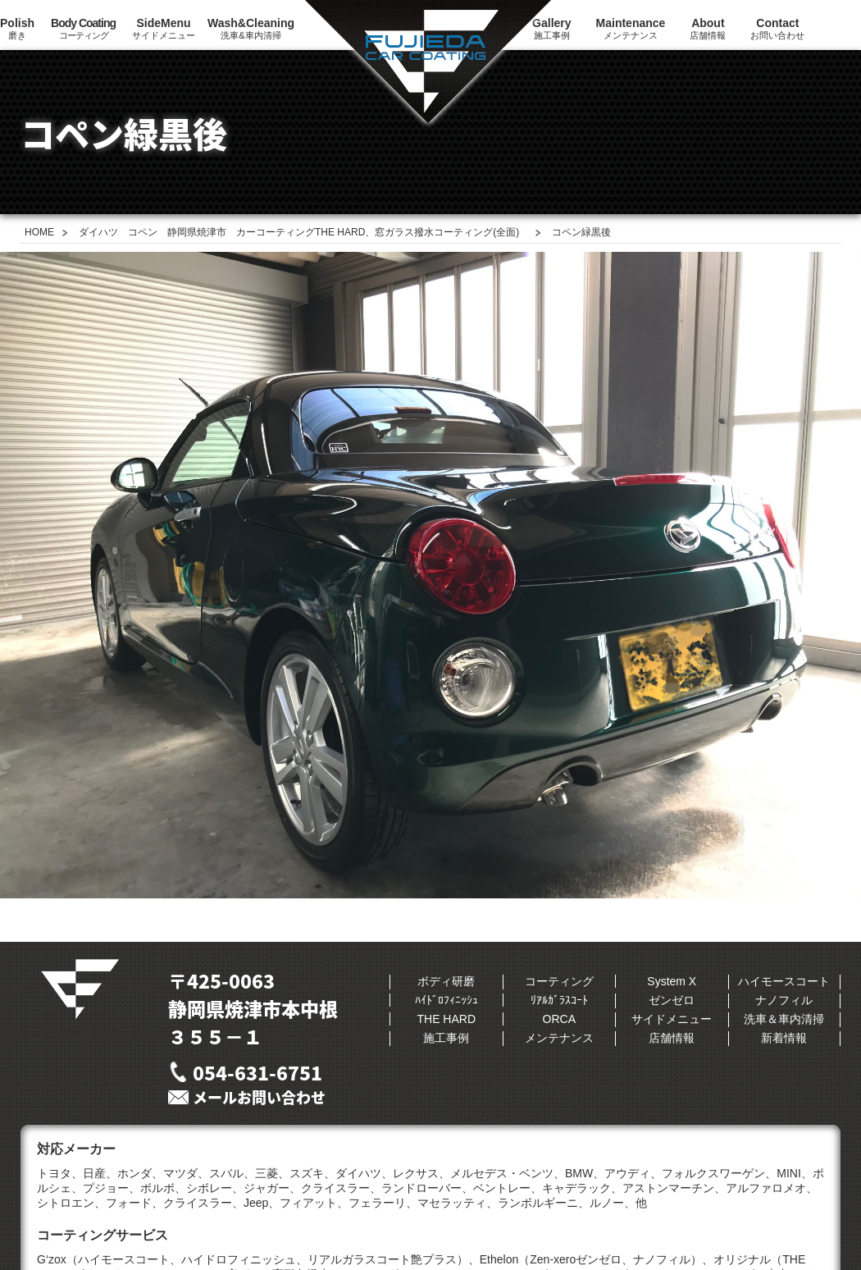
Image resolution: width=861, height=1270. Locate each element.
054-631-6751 (257, 1072)
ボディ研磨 (446, 981)
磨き (17, 28)
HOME (39, 232)
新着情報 (784, 1037)
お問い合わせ (777, 28)
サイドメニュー (163, 28)
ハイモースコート (784, 981)
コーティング (83, 28)
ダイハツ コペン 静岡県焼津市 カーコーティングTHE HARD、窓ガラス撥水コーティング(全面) (299, 232)
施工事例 (446, 1037)
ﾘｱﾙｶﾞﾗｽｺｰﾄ (559, 1000)
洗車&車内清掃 (250, 28)
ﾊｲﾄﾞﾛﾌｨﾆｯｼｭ (446, 1000)
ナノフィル (784, 1000)
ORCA (559, 1019)
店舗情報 (708, 28)
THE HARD (446, 1019)
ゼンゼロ (672, 1000)
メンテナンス (631, 28)
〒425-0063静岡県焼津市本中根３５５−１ (253, 1008)
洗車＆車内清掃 (784, 1019)
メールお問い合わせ (259, 1097)
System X (671, 981)
